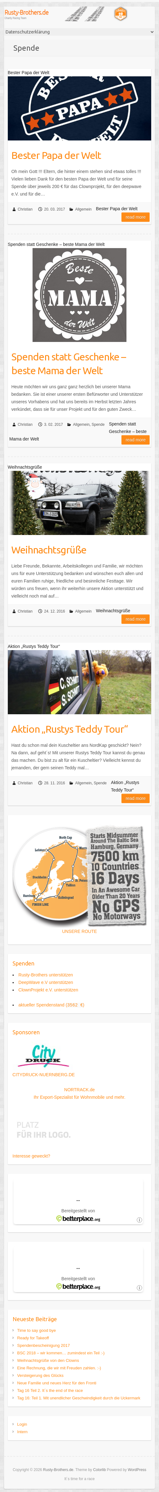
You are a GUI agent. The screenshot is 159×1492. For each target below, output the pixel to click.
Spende (98, 424)
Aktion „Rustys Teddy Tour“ (69, 729)
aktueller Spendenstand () (51, 1004)
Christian (25, 209)
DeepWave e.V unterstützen (45, 982)
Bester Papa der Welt (56, 155)
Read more (136, 217)
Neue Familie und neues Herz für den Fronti (56, 1383)
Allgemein (83, 209)
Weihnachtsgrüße (48, 549)
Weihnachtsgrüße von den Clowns (48, 1360)
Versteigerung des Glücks (40, 1375)
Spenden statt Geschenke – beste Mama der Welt (68, 363)
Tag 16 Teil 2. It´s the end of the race (50, 1390)
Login (22, 1424)
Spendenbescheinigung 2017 (43, 1345)
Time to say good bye (36, 1330)
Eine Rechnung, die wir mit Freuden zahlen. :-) (59, 1368)
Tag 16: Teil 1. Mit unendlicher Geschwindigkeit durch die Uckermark (79, 1398)
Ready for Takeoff (33, 1338)
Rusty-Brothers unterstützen (45, 974)
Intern (22, 1431)
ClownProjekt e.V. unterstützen (48, 989)
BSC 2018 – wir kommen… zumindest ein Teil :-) (61, 1353)
